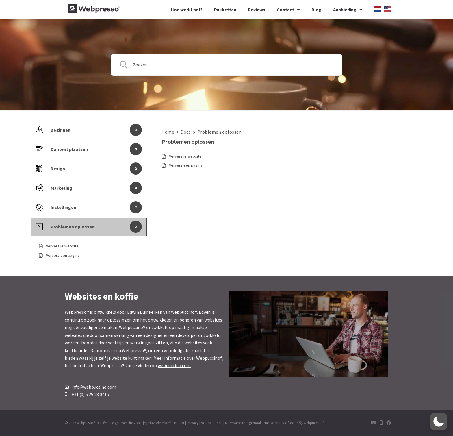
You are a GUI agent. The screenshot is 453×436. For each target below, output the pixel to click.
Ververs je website (185, 156)
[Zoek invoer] (233, 65)
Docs (186, 132)
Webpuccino (313, 423)
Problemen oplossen (219, 132)
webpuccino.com (174, 365)
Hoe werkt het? (187, 9)
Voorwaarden (211, 423)
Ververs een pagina (186, 165)
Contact (288, 9)
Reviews (256, 9)
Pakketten (225, 9)
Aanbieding (347, 9)
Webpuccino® (184, 312)
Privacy (192, 423)
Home (167, 132)
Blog (316, 9)
